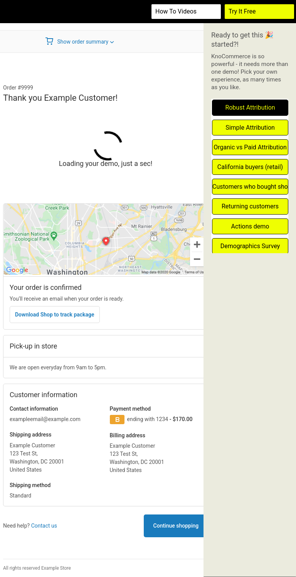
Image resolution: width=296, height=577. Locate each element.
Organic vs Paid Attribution (250, 147)
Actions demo (250, 226)
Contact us (44, 526)
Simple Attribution (250, 127)
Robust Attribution (250, 107)
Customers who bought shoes (250, 187)
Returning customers (250, 206)
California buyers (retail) (250, 167)
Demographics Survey (250, 246)
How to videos (176, 11)
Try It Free (242, 11)
